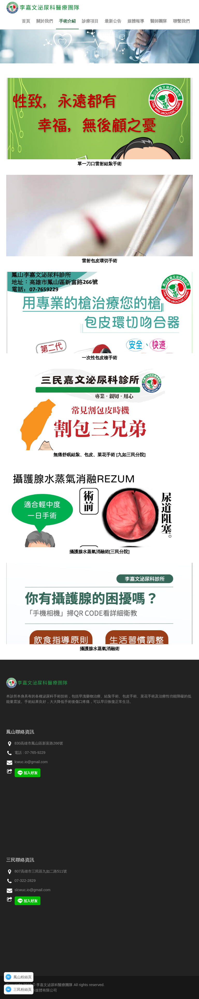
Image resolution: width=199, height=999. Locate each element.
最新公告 (113, 21)
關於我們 (44, 21)
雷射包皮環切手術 (99, 260)
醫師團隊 (158, 21)
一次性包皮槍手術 (99, 357)
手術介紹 (67, 21)
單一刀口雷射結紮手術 (99, 163)
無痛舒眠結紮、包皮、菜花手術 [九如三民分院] (99, 454)
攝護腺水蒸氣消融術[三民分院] (99, 551)
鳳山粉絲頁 (22, 977)
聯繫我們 (181, 21)
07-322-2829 (25, 880)
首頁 (26, 21)
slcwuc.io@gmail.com (33, 890)
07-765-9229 (35, 752)
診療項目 (90, 21)
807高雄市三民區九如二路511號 (41, 871)
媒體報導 (135, 21)
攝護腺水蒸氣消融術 (99, 648)
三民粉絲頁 (22, 989)
